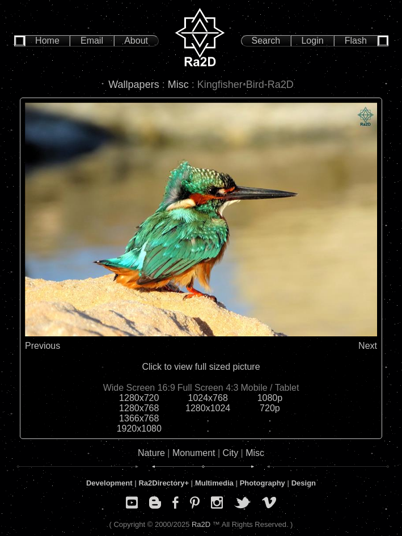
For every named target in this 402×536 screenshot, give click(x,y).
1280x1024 (207, 408)
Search (266, 40)
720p (270, 408)
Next (367, 346)
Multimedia (214, 483)
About (136, 40)
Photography (262, 483)
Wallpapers (133, 84)
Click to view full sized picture (201, 367)
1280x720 (139, 398)
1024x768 (208, 398)
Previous (42, 346)
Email (92, 40)
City (231, 453)
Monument (193, 453)
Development (109, 483)
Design (303, 483)
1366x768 (139, 418)
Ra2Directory (161, 483)
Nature (151, 453)
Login (312, 40)
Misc (178, 84)
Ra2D (201, 524)
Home (47, 40)
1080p (270, 398)
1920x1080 (139, 428)
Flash (356, 40)
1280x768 (139, 408)
